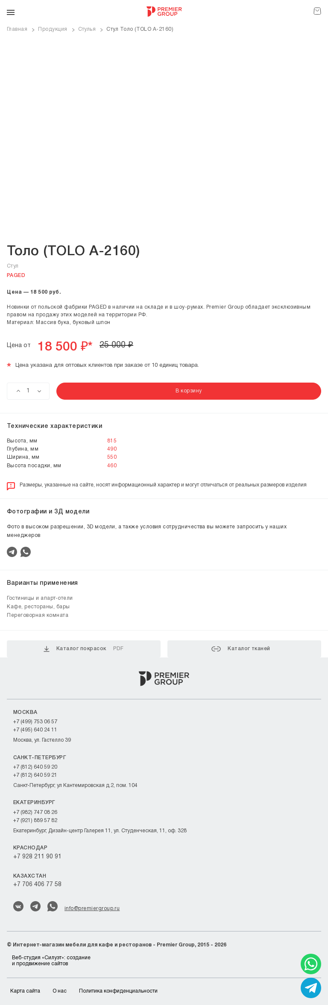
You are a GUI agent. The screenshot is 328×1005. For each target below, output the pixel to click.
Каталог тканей (240, 648)
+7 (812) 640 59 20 (35, 767)
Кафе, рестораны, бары (38, 606)
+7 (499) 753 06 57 (35, 721)
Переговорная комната (37, 615)
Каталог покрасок (84, 648)
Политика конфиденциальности (118, 991)
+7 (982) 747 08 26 (35, 812)
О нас (60, 991)
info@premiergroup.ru (92, 908)
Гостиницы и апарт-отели (40, 598)
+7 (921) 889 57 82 (35, 820)
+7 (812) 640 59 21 (35, 775)
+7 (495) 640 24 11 (35, 730)
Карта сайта (25, 991)
